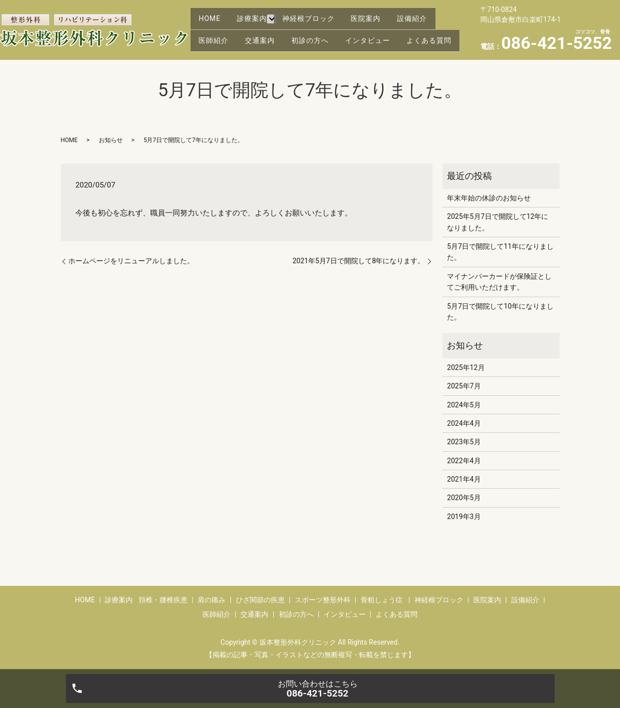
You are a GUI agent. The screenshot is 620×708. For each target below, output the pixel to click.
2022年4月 (463, 461)
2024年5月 (463, 405)
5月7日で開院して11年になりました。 (500, 251)
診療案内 (259, 13)
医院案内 (380, 13)
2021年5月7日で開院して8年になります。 (358, 261)
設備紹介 (430, 13)
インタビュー (383, 29)
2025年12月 (465, 367)
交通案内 (267, 29)
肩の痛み (211, 600)
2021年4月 (463, 479)
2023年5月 (463, 442)
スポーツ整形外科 (323, 600)
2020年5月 (463, 498)
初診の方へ (321, 29)
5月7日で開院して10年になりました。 (500, 311)
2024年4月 (463, 423)
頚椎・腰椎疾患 (163, 600)
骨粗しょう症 (382, 600)
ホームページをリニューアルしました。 (131, 261)
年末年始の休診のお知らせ (489, 198)
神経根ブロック (317, 13)
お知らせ (111, 140)
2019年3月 (463, 517)
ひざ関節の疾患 (260, 600)
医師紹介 (216, 29)
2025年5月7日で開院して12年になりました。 (497, 221)
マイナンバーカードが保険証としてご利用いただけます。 (499, 281)
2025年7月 (463, 386)
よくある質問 (223, 45)
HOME (212, 13)
